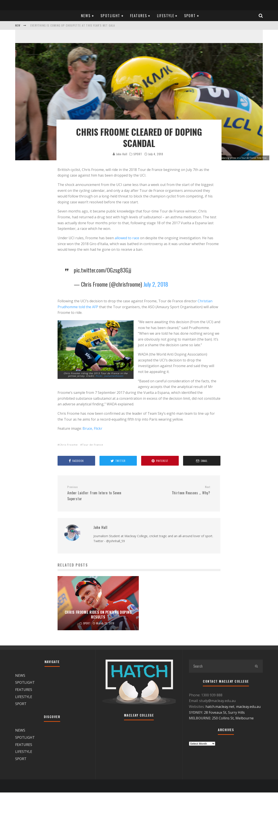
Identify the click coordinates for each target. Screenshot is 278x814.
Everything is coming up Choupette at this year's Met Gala (72, 25)
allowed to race (127, 238)
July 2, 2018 (155, 284)
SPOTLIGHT (110, 15)
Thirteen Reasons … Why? (176, 490)
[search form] (219, 666)
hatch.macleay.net (219, 706)
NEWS (86, 15)
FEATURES (138, 15)
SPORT (190, 15)
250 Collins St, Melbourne (233, 718)
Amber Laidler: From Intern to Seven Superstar (101, 493)
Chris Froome (68, 444)
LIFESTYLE (165, 15)
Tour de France (92, 444)
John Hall (120, 154)
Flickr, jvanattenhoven (109, 377)
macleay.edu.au (248, 706)
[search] (256, 666)
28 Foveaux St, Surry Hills (224, 712)
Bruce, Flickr (92, 428)
